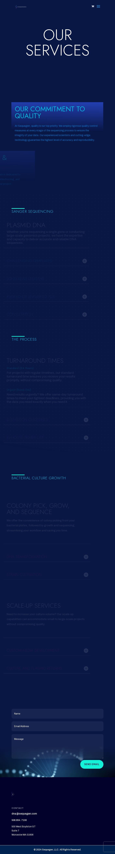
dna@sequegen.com (24, 813)
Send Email (92, 764)
